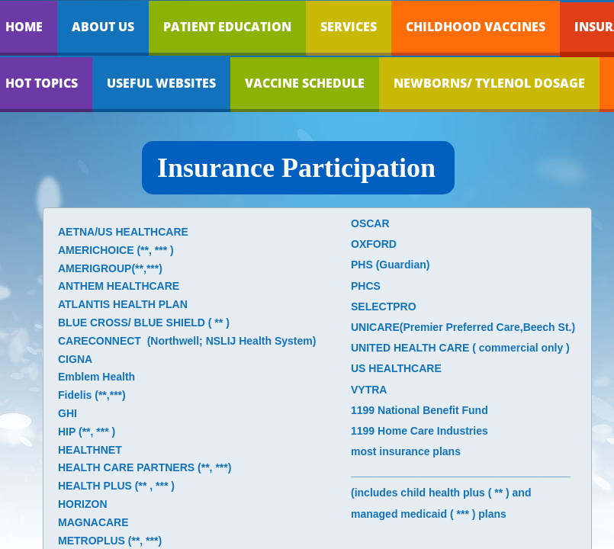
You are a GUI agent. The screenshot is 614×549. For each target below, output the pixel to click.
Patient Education (227, 26)
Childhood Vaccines (475, 26)
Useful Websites (161, 83)
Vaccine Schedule (305, 83)
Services (348, 26)
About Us (103, 26)
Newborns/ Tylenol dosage (489, 83)
